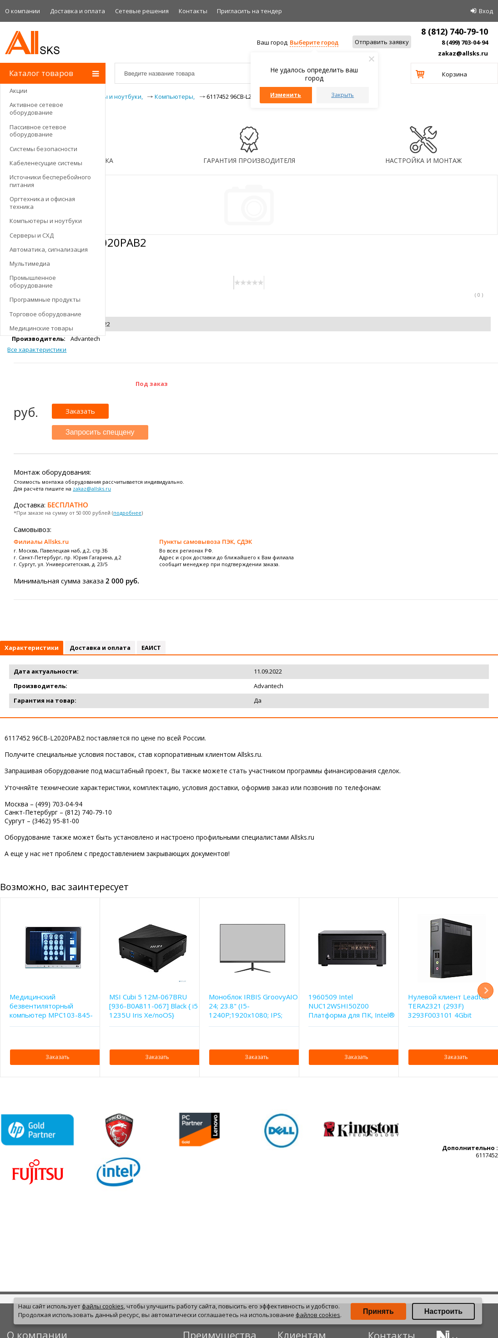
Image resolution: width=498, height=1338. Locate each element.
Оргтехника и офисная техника (42, 203)
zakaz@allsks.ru (463, 53)
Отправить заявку (382, 42)
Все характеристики (36, 349)
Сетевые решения (142, 11)
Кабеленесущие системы (46, 163)
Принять (378, 1311)
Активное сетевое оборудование (36, 109)
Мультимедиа (30, 263)
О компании (22, 11)
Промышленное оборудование (33, 281)
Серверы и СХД (32, 235)
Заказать (80, 411)
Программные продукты (45, 299)
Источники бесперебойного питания (50, 181)
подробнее (127, 512)
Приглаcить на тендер (249, 11)
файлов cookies (318, 1315)
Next (485, 990)
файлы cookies (103, 1306)
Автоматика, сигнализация (49, 249)
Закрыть (342, 95)
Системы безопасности (43, 149)
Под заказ (152, 384)
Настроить (443, 1311)
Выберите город (314, 42)
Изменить (285, 95)
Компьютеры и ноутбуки (46, 221)
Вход (486, 11)
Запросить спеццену (100, 432)
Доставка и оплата (77, 11)
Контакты (193, 11)
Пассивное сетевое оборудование (38, 131)
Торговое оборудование (45, 314)
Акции (18, 90)
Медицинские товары (41, 328)
